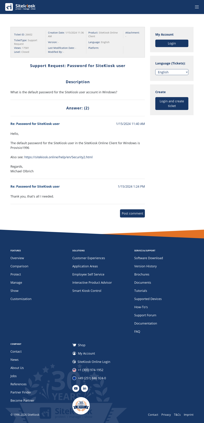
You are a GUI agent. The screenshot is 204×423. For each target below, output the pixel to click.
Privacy (166, 415)
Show (14, 291)
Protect (15, 274)
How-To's (141, 307)
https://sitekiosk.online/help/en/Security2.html (58, 157)
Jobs (13, 376)
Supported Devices (148, 299)
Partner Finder (20, 392)
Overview (17, 258)
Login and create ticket (172, 103)
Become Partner (22, 400)
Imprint (189, 415)
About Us (17, 368)
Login (172, 43)
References (18, 384)
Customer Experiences (88, 258)
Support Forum (145, 315)
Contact (16, 351)
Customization (20, 299)
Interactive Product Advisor (92, 282)
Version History (145, 266)
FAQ (137, 331)
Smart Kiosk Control (86, 291)
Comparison (19, 266)
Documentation (145, 323)
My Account (83, 353)
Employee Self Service (88, 274)
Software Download (148, 258)
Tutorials (140, 291)
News (14, 360)
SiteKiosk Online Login (91, 361)
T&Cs (177, 415)
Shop (78, 345)
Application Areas (85, 266)
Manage (16, 282)
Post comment (132, 213)
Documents (142, 282)
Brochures (141, 274)
